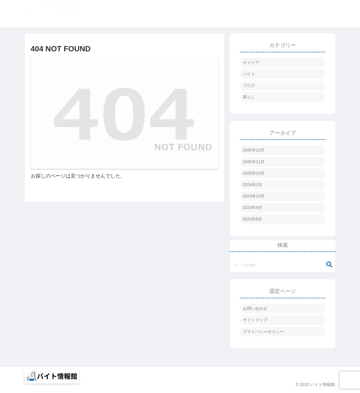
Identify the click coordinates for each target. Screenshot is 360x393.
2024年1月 (252, 184)
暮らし (249, 97)
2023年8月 (252, 219)
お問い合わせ (255, 308)
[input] (282, 264)
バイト (249, 74)
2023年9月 (252, 207)
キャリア (251, 62)
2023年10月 (254, 196)
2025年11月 (254, 161)
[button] (329, 264)
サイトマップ (255, 320)
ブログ (249, 85)
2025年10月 (254, 173)
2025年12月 (254, 150)
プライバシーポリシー (263, 331)
